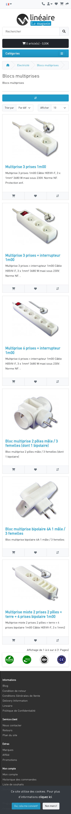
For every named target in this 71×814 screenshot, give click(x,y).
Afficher (44, 107)
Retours (7, 730)
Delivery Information (15, 700)
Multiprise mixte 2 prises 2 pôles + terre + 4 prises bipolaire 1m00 (33, 614)
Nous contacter (12, 725)
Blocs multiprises (48, 65)
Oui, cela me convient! (26, 805)
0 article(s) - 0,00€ (35, 43)
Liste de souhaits (13, 784)
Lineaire (7, 705)
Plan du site (9, 735)
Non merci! (51, 805)
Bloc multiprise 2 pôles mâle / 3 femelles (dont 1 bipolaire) (31, 443)
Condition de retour (14, 690)
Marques (7, 749)
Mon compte (10, 774)
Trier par (9, 107)
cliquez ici (45, 797)
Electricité (23, 65)
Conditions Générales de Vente (21, 695)
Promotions (9, 759)
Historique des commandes (19, 779)
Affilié (5, 754)
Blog (5, 685)
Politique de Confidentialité (18, 710)
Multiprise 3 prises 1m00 (25, 166)
